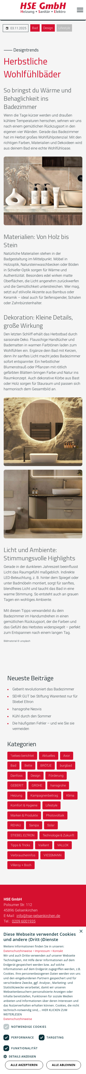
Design (48, 28)
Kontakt (58, 951)
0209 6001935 (24, 921)
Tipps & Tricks (20, 845)
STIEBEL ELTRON (22, 835)
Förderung (56, 775)
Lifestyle (64, 28)
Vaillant (43, 845)
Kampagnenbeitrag (44, 795)
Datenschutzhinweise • (19, 951)
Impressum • (44, 951)
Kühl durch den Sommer (31, 716)
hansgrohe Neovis (27, 709)
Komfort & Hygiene (24, 805)
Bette (28, 765)
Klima (70, 795)
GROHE (37, 785)
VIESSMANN (52, 855)
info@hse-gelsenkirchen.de (38, 916)
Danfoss (16, 775)
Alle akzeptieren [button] (24, 1065)
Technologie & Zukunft (58, 835)
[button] (80, 10)
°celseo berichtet (22, 755)
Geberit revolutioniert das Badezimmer (43, 689)
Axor (66, 755)
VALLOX (63, 845)
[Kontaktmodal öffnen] (6, 10)
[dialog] (43, 1000)
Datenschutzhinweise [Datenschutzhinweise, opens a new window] (17, 1019)
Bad (35, 28)
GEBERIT (17, 785)
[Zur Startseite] (43, 9)
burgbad (66, 765)
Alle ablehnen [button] (63, 1065)
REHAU (16, 825)
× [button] (81, 931)
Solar (51, 825)
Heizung (16, 795)
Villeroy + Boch (21, 865)
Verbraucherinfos (23, 855)
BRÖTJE (46, 765)
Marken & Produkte (24, 815)
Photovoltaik (55, 815)
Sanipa (34, 825)
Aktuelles (48, 755)
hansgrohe (58, 785)
